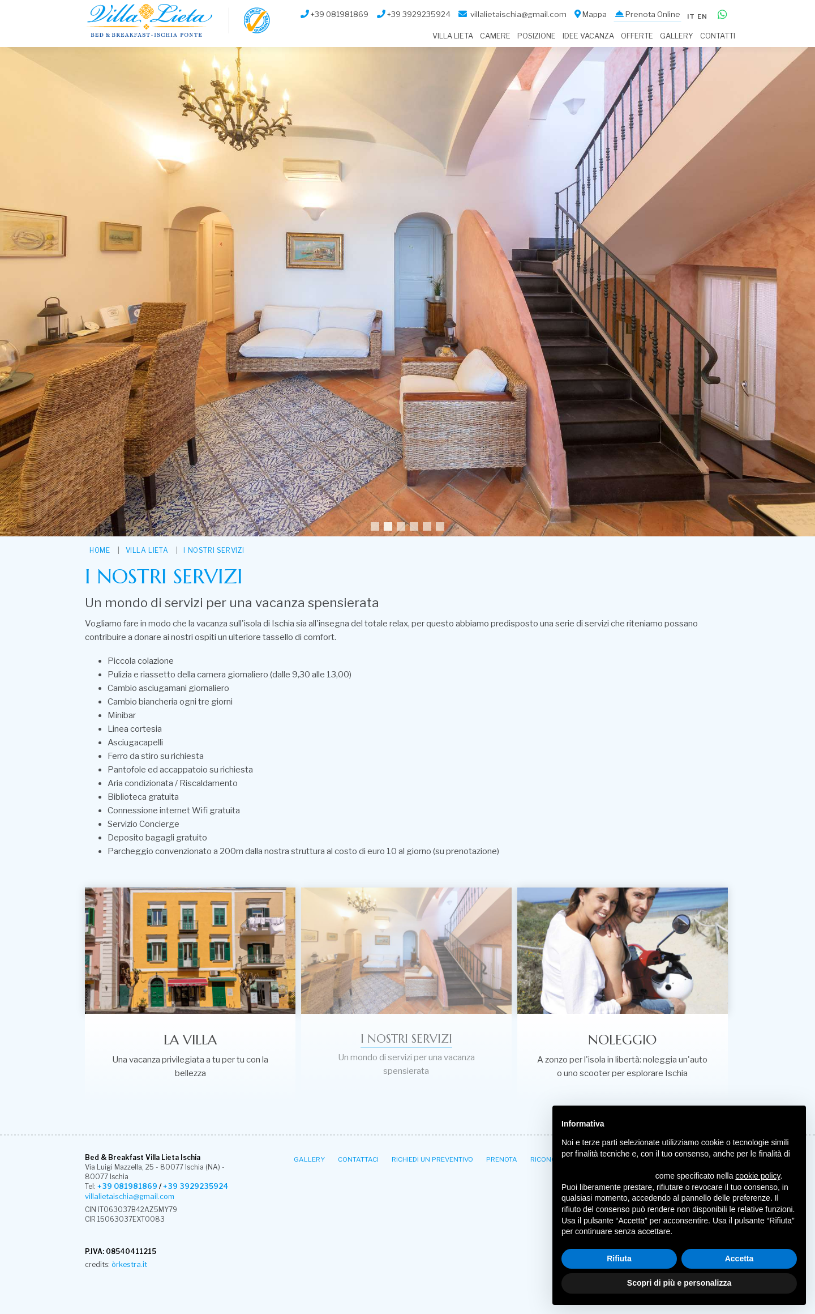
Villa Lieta (452, 36)
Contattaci (357, 1158)
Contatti (717, 36)
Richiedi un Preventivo (432, 1158)
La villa (190, 1039)
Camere (495, 36)
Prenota (501, 1158)
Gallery (676, 36)
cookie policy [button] (757, 1175)
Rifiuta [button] (619, 1258)
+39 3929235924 (191, 1187)
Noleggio (622, 1039)
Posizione (536, 36)
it (688, 12)
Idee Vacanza (588, 36)
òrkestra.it (128, 1264)
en (701, 12)
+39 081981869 (126, 1187)
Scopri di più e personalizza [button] (679, 1282)
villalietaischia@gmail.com (127, 1196)
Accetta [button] (739, 1258)
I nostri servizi (213, 550)
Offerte (637, 36)
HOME (99, 550)
